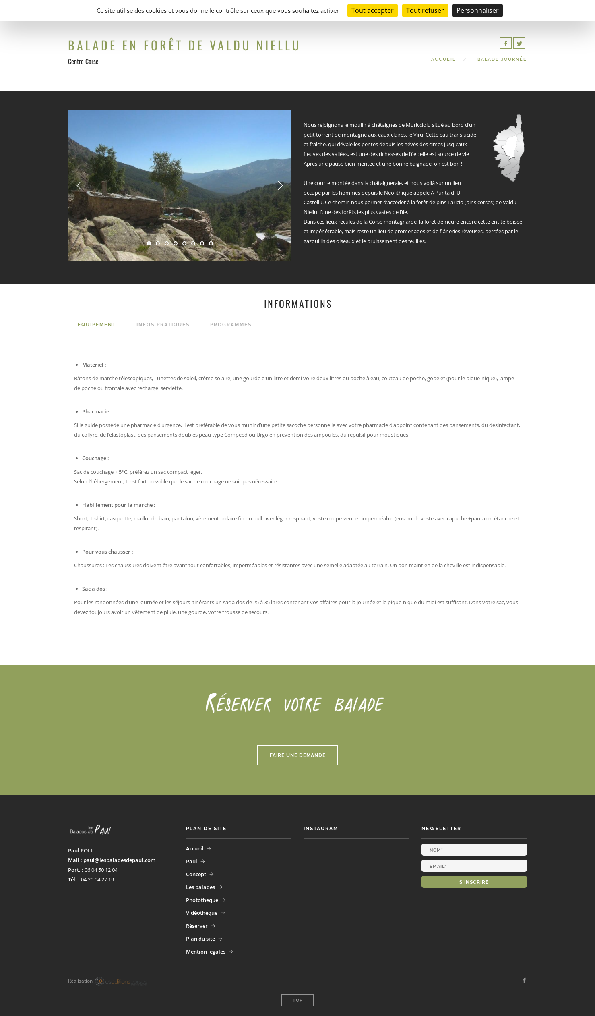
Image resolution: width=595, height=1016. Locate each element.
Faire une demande (298, 755)
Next (280, 186)
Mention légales (205, 951)
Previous (79, 186)
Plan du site (200, 938)
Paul (191, 861)
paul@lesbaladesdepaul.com (119, 860)
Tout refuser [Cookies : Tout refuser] (425, 10)
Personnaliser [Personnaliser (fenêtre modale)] (478, 10)
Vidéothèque (201, 912)
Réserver (197, 925)
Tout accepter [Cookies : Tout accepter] (372, 10)
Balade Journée (502, 59)
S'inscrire (474, 882)
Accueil (443, 59)
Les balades (200, 887)
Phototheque (202, 900)
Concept (196, 874)
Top (298, 1000)
